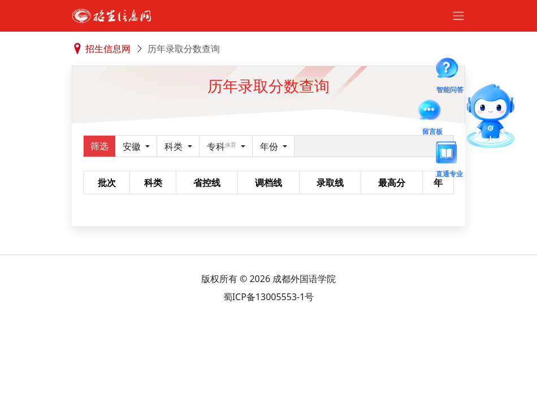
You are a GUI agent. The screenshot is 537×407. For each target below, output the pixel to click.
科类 (174, 146)
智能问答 (450, 70)
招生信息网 (108, 48)
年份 (270, 146)
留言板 (432, 112)
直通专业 (449, 154)
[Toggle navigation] (458, 16)
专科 (223, 146)
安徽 (133, 146)
